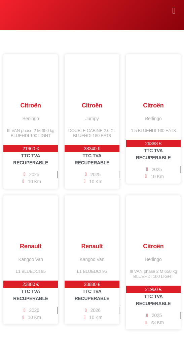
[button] (173, 10)
